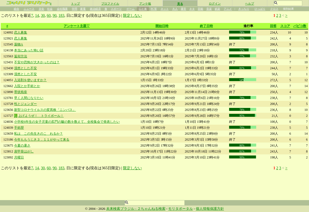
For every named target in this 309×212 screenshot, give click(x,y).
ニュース (29, 8)
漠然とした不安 (25, 68)
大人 (175, 8)
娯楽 (217, 8)
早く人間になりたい (28, 98)
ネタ (192, 8)
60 (49, 15)
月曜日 (19, 157)
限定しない (132, 15)
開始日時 (161, 26)
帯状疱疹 (20, 92)
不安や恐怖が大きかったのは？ (37, 62)
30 (43, 15)
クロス (274, 8)
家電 (83, 8)
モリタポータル (180, 209)
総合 (16, 8)
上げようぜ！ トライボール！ (41, 116)
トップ (75, 3)
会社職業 (62, 8)
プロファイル (110, 3)
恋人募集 (20, 32)
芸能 (200, 8)
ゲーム (130, 8)
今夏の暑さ (22, 145)
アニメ (228, 8)
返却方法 (20, 56)
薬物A (18, 44)
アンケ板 (145, 3)
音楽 (209, 8)
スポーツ (116, 8)
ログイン (215, 3)
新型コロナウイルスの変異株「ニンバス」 (45, 110)
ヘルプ (249, 3)
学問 (74, 8)
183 (61, 15)
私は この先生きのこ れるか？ (38, 133)
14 (37, 15)
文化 (41, 8)
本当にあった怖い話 (28, 50)
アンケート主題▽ (77, 26)
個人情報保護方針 (210, 209)
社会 (50, 8)
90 (54, 15)
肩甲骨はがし (24, 151)
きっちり (243, 8)
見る (180, 3)
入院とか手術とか (27, 86)
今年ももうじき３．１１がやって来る (41, 139)
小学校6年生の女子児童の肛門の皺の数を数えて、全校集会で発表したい (67, 122)
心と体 (143, 8)
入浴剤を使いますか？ (30, 80)
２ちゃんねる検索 (151, 209)
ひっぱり (260, 8)
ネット (165, 8)
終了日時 (206, 26)
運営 (183, 8)
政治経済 (95, 8)
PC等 (154, 8)
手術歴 (19, 128)
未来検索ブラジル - (121, 209)
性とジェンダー (25, 104)
